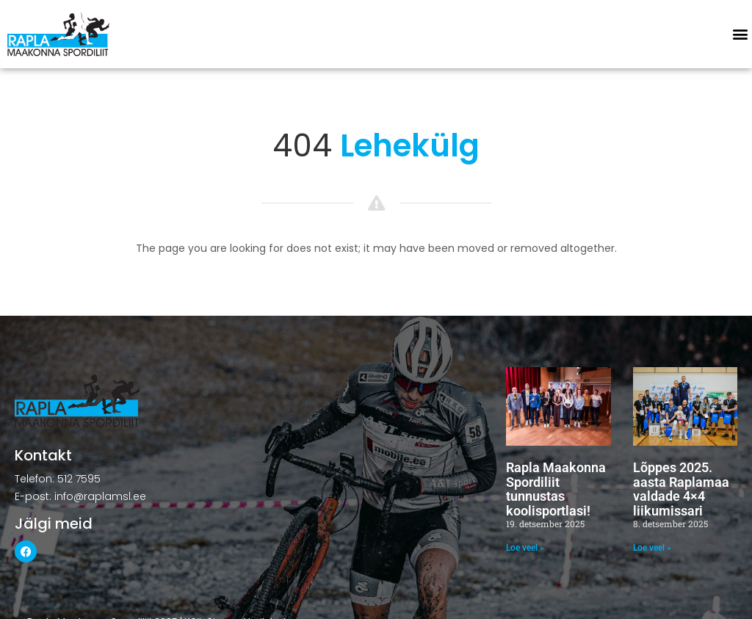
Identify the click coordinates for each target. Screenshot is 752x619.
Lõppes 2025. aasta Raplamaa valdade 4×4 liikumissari (681, 489)
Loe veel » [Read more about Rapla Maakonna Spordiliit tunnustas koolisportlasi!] (525, 548)
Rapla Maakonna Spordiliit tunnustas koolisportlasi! (556, 489)
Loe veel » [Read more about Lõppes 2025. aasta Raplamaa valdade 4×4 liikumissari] (652, 548)
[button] (740, 34)
